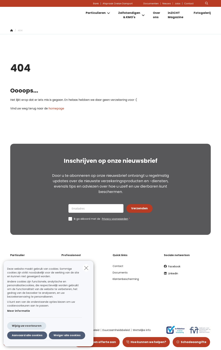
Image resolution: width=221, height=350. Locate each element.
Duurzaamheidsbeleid (116, 330)
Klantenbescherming (126, 279)
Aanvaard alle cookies (27, 335)
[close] (86, 267)
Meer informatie (18, 311)
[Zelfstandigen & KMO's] (128, 15)
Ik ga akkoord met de (103, 219)
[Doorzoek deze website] (206, 3)
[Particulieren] (94, 13)
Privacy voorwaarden (115, 219)
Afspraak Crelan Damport (118, 3)
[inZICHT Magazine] (177, 15)
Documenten (151, 3)
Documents (120, 272)
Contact (189, 3)
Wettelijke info (142, 330)
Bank (96, 3)
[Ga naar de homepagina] (46, 15)
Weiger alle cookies (67, 335)
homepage (56, 108)
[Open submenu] (109, 13)
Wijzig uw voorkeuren (27, 326)
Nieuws (166, 3)
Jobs (177, 3)
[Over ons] (156, 15)
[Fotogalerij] (200, 13)
